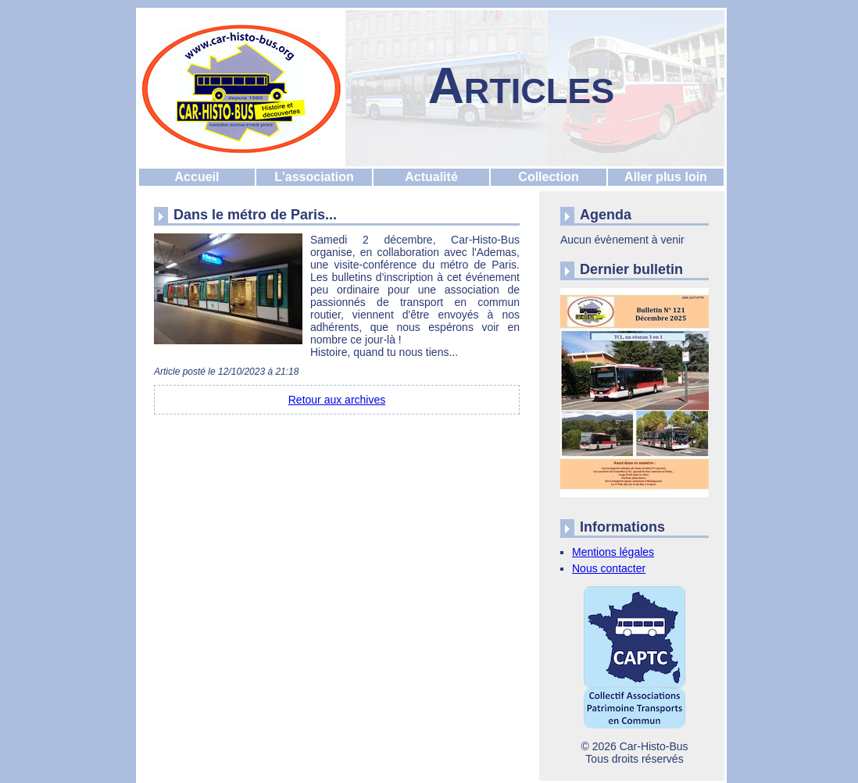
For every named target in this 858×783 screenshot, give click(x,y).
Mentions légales (613, 552)
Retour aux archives (337, 399)
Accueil (197, 176)
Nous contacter (608, 568)
